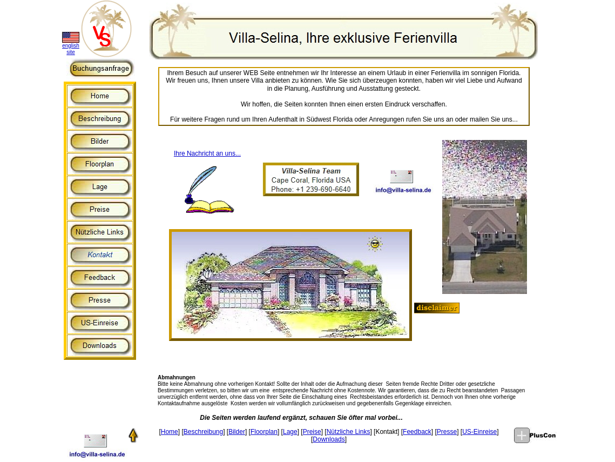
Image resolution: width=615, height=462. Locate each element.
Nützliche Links (348, 432)
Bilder (236, 432)
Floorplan (264, 432)
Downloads (328, 439)
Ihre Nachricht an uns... (207, 153)
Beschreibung (203, 432)
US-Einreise (479, 432)
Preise (312, 432)
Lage (290, 432)
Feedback (417, 432)
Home (169, 432)
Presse (447, 432)
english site (70, 49)
